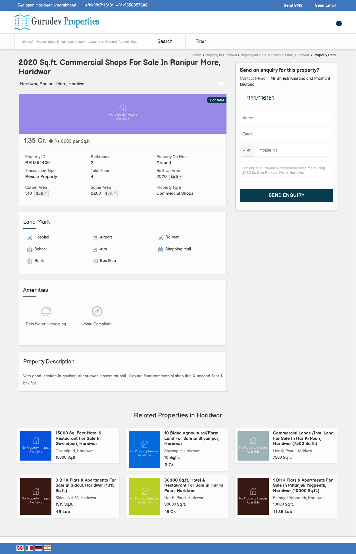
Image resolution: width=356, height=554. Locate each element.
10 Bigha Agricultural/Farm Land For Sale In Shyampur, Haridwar (191, 438)
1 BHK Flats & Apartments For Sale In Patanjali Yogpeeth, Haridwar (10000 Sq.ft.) (303, 486)
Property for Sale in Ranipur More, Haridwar (274, 55)
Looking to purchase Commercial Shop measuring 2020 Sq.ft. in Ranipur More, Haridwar (286, 172)
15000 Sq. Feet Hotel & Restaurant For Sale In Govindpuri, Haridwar (79, 438)
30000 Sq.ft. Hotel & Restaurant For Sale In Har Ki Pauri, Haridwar (193, 486)
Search (164, 41)
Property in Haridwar (221, 55)
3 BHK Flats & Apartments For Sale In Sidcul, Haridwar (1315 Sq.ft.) (86, 486)
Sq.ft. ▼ (176, 177)
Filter (200, 41)
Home (196, 55)
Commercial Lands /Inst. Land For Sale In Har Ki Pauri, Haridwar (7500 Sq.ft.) (303, 438)
